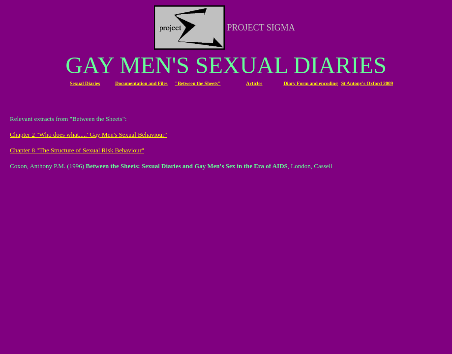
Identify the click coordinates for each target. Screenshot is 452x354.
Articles (254, 83)
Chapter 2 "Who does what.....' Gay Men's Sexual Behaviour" (88, 134)
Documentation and (136, 83)
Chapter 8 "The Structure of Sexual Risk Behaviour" (77, 150)
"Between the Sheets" (198, 83)
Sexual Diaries (85, 83)
